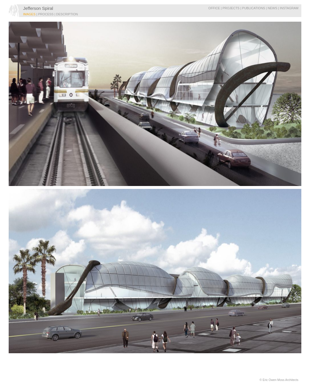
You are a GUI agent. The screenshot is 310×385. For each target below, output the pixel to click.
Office (214, 8)
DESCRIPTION (67, 14)
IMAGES (29, 14)
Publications (253, 8)
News (272, 8)
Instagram (289, 8)
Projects (231, 8)
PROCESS (46, 14)
